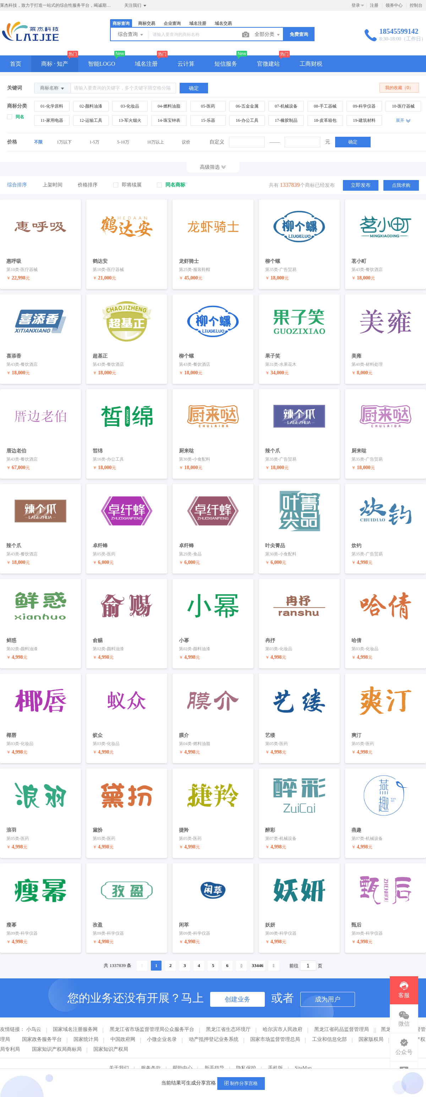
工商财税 (311, 64)
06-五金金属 (247, 106)
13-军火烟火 (130, 120)
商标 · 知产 (54, 64)
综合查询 (131, 35)
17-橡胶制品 (286, 120)
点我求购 (401, 185)
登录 (355, 5)
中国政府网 (122, 1027)
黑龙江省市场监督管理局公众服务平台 (152, 1017)
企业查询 (172, 23)
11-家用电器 (51, 120)
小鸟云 (33, 1017)
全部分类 (268, 35)
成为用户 (327, 987)
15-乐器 (208, 120)
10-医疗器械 (403, 106)
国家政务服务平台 (42, 1027)
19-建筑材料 (364, 120)
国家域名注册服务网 (75, 1017)
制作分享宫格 (241, 1083)
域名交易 (223, 23)
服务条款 (151, 1056)
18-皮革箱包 (325, 120)
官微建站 (268, 64)
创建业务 (237, 987)
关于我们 (119, 1056)
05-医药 (208, 106)
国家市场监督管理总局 (275, 1027)
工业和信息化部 (329, 1027)
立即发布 (361, 185)
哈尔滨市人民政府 (282, 1017)
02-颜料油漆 (91, 106)
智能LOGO (101, 64)
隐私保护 (246, 1056)
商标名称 (52, 88)
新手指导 (214, 1056)
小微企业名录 (162, 1027)
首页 (15, 64)
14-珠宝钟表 (169, 120)
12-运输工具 (91, 120)
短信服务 (225, 64)
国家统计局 (85, 1027)
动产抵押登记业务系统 (214, 1027)
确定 (352, 142)
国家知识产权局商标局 (57, 1037)
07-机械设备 (286, 106)
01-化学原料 (51, 106)
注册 (374, 5)
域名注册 (197, 23)
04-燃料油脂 (169, 106)
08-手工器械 (325, 106)
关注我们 (135, 5)
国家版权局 (371, 1027)
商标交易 (146, 23)
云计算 (186, 64)
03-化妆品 (130, 106)
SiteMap (303, 1056)
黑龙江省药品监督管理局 (341, 1017)
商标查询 (121, 23)
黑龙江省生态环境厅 (228, 1017)
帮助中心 (182, 1056)
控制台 (416, 5)
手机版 (275, 1056)
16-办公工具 (247, 120)
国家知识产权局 (110, 1037)
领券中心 (394, 5)
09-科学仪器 (364, 106)
